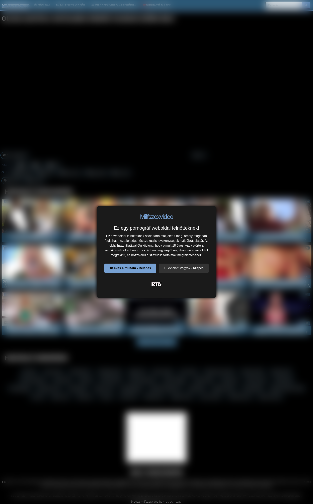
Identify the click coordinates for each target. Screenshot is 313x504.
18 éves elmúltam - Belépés (130, 268)
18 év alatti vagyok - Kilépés (183, 268)
